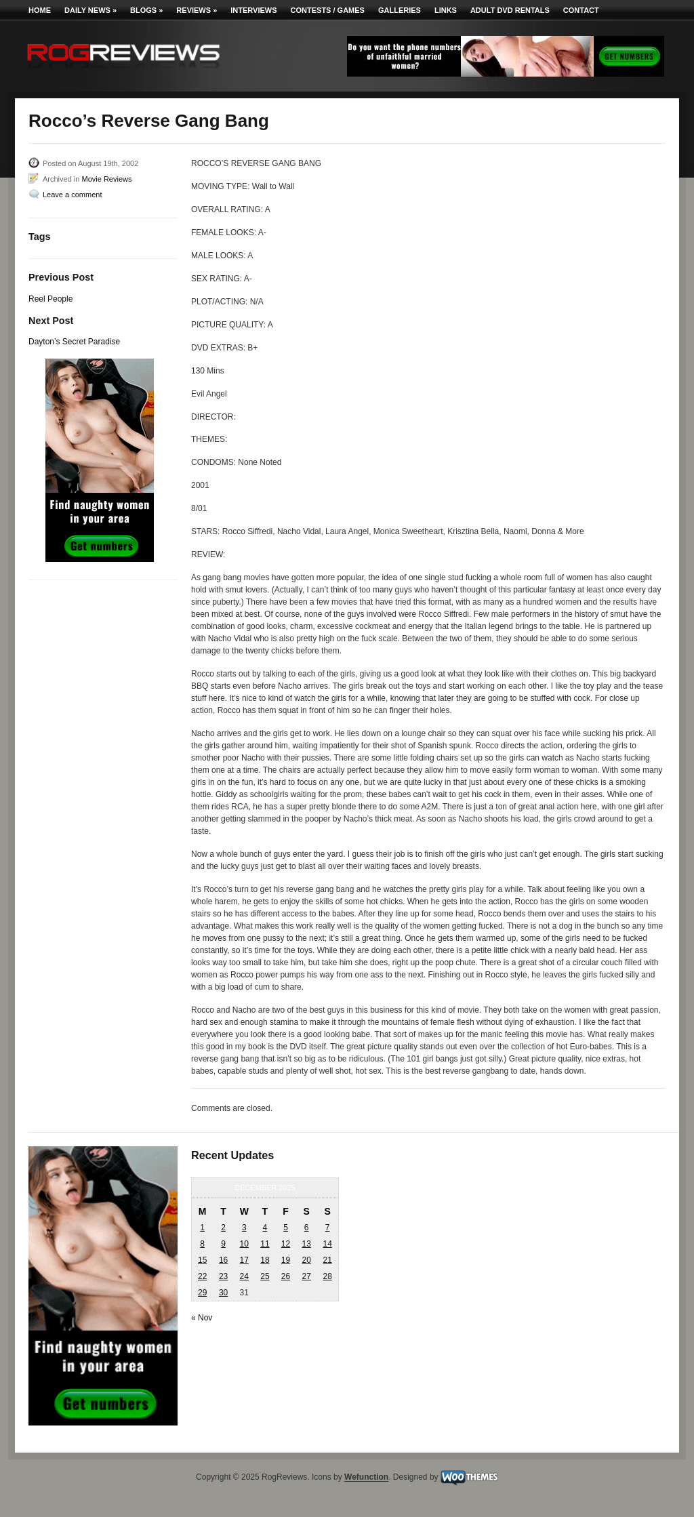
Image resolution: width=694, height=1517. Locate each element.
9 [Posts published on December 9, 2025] (223, 1244)
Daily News (90, 10)
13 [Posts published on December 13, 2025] (306, 1244)
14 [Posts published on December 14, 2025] (327, 1244)
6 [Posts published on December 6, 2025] (306, 1227)
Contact (581, 10)
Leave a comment (72, 194)
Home (39, 10)
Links (445, 10)
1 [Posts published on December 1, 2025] (202, 1227)
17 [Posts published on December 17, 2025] (244, 1260)
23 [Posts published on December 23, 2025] (223, 1276)
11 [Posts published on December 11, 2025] (264, 1244)
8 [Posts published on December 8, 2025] (202, 1244)
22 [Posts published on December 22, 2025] (202, 1276)
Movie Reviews (106, 179)
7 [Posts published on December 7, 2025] (327, 1227)
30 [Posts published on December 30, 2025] (223, 1292)
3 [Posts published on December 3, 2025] (244, 1227)
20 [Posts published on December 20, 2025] (306, 1260)
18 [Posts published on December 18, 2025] (264, 1260)
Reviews (196, 10)
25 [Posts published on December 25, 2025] (264, 1276)
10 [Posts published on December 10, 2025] (244, 1244)
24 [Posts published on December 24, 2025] (244, 1276)
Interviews (253, 10)
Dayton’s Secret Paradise (74, 341)
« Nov (201, 1317)
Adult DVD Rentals (510, 10)
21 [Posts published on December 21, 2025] (327, 1260)
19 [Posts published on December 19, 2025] (285, 1260)
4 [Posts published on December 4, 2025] (265, 1227)
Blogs (146, 10)
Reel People (50, 299)
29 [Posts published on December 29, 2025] (202, 1292)
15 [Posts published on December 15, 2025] (202, 1260)
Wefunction (366, 1477)
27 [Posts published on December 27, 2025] (306, 1276)
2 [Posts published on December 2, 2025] (223, 1227)
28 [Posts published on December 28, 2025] (327, 1276)
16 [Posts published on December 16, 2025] (223, 1260)
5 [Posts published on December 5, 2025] (285, 1227)
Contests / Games (328, 10)
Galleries (399, 10)
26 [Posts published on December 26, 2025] (285, 1276)
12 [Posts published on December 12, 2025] (285, 1244)
